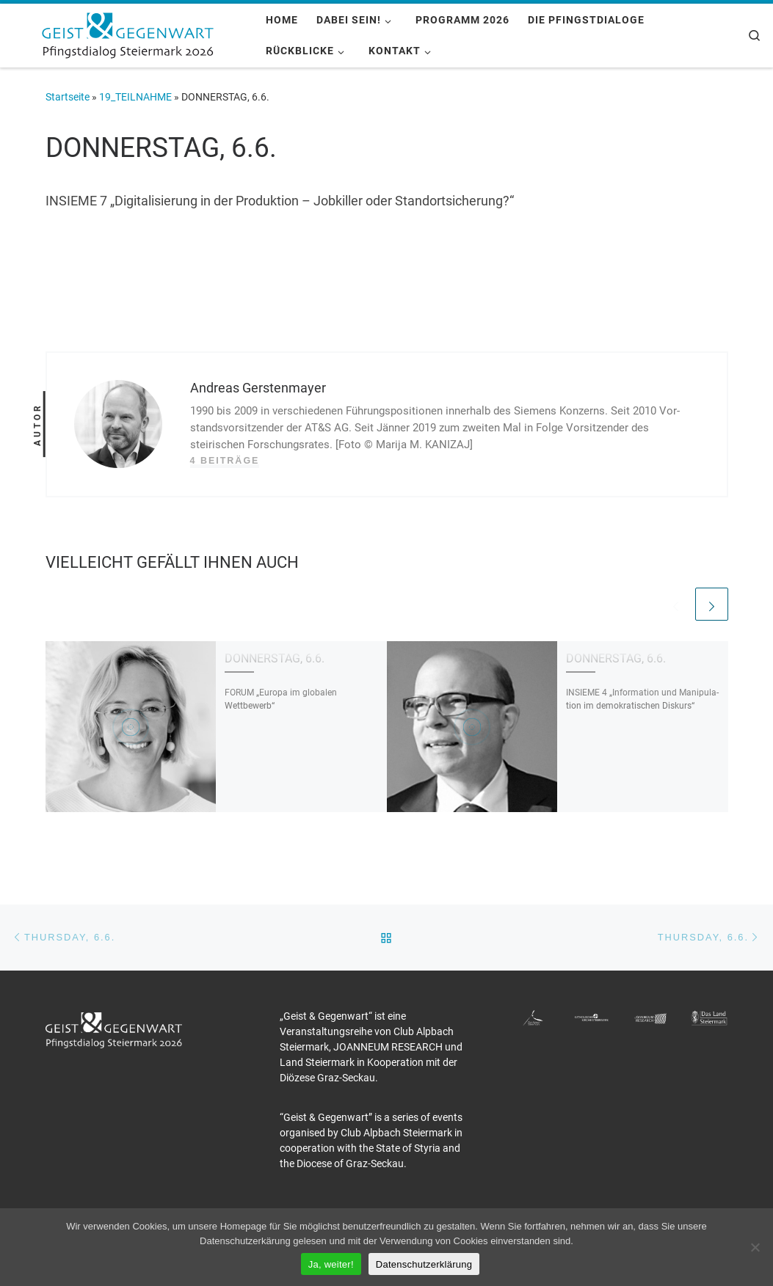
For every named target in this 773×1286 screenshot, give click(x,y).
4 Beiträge (225, 461)
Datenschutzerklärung (424, 1264)
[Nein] (754, 1247)
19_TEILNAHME (135, 97)
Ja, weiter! (331, 1264)
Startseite (68, 97)
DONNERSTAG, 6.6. (274, 658)
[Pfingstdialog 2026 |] (127, 33)
